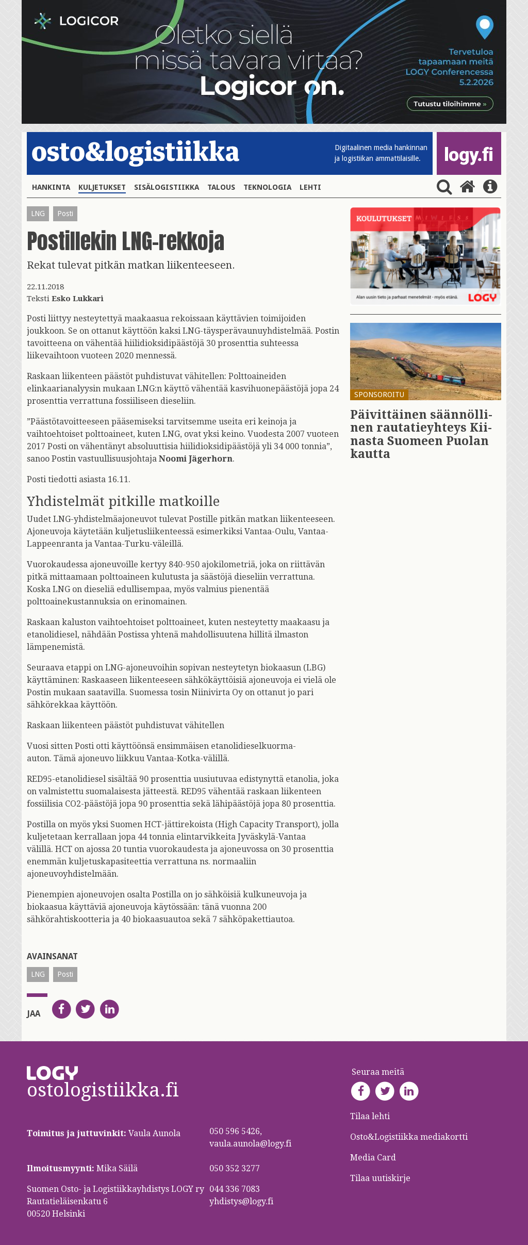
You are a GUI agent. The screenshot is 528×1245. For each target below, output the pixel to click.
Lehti (310, 187)
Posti (65, 213)
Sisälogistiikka (166, 187)
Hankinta (51, 187)
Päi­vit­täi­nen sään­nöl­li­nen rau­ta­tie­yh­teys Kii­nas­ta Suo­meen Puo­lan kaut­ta (421, 434)
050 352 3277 (234, 1168)
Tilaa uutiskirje (380, 1178)
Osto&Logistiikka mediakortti (409, 1137)
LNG (38, 213)
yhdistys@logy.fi (241, 1201)
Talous (221, 187)
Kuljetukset (102, 187)
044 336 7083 (234, 1189)
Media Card (374, 1157)
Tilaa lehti (370, 1116)
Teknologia (267, 187)
